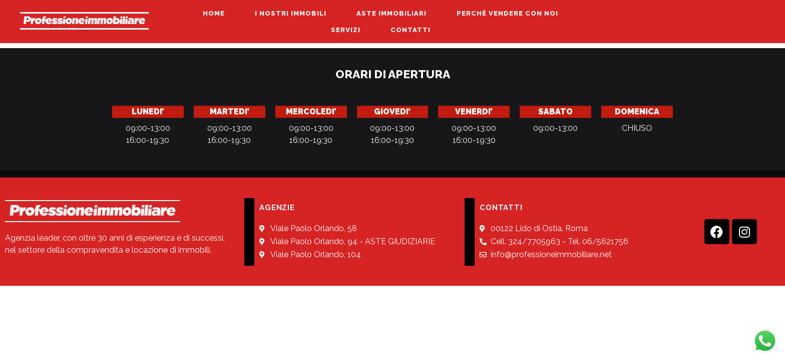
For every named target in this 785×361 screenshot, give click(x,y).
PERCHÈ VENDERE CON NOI (507, 13)
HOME (214, 13)
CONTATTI (410, 30)
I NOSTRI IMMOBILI (290, 13)
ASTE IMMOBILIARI (391, 13)
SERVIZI (345, 30)
